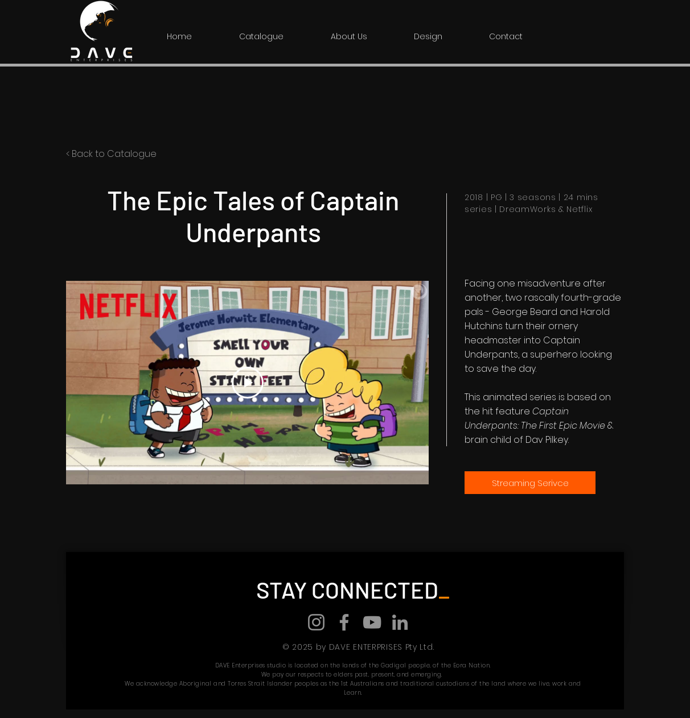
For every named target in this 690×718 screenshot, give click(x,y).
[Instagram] (316, 622)
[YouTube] (372, 622)
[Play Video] (248, 383)
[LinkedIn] (400, 622)
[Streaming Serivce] (530, 482)
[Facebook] (344, 622)
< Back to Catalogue (111, 153)
